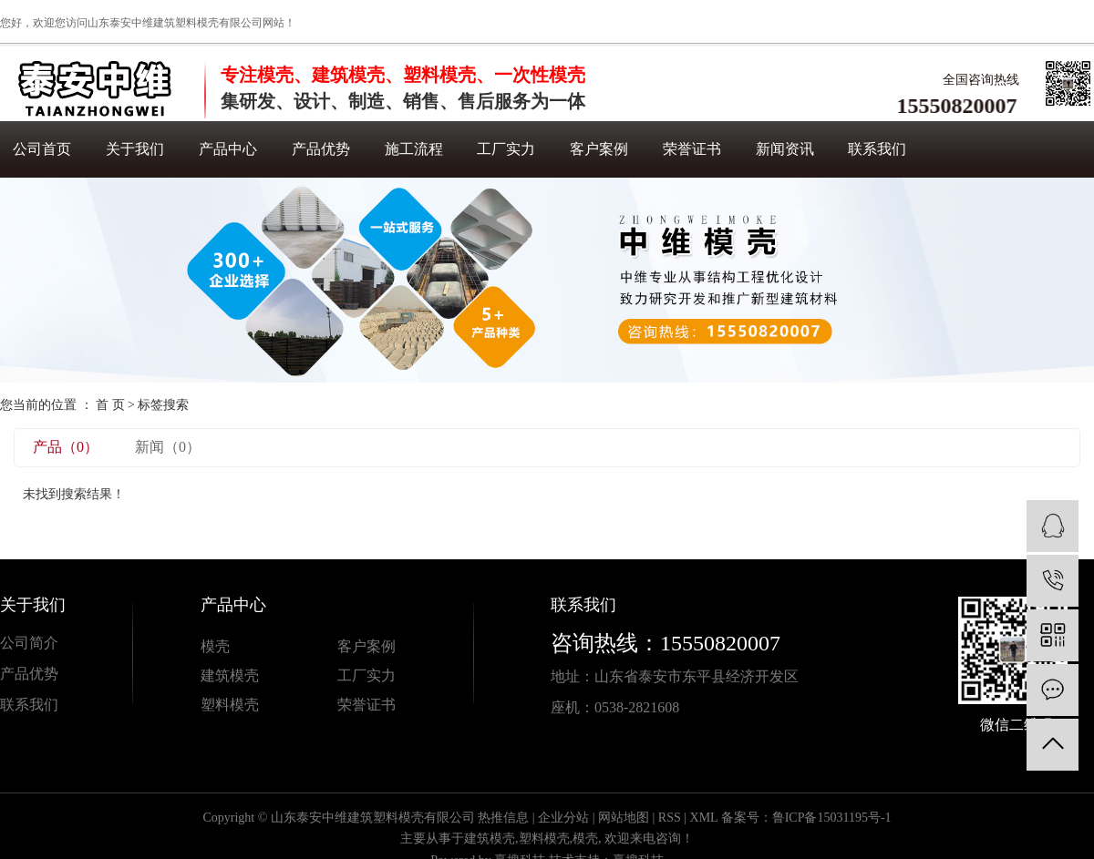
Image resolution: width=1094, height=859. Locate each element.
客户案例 (599, 149)
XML (704, 817)
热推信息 (503, 817)
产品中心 (228, 149)
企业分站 (563, 817)
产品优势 (321, 149)
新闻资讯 (785, 149)
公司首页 (42, 149)
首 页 (110, 405)
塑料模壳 (230, 704)
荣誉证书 (692, 149)
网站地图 (623, 817)
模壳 (215, 646)
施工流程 (414, 149)
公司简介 (29, 642)
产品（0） (65, 447)
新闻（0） (168, 447)
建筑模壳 (230, 675)
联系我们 (877, 149)
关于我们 (135, 149)
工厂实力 (506, 149)
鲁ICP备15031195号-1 (832, 817)
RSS (669, 817)
